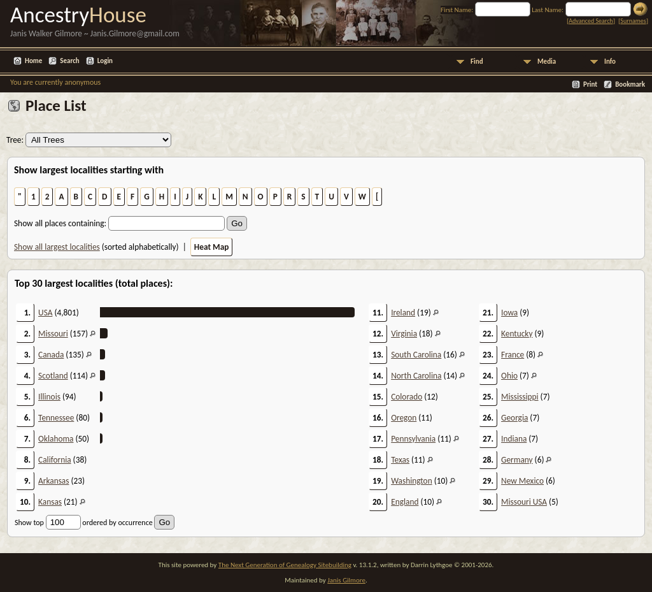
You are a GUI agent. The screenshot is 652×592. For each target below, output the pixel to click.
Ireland (403, 312)
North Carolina (416, 375)
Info (610, 61)
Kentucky (516, 333)
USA (45, 312)
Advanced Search (591, 21)
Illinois (49, 396)
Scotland (53, 375)
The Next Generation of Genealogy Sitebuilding (284, 565)
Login (105, 61)
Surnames (633, 21)
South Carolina (416, 354)
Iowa (509, 312)
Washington (411, 480)
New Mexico (522, 480)
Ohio (509, 375)
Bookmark (630, 84)
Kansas (50, 501)
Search (69, 61)
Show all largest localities (57, 247)
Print (590, 84)
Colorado (406, 396)
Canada (51, 354)
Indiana (514, 438)
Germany (517, 459)
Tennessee (56, 417)
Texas (400, 459)
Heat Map (211, 247)
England (404, 501)
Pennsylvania (413, 438)
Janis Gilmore (346, 580)
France (512, 354)
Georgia (514, 417)
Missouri (53, 333)
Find (477, 61)
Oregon (403, 417)
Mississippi (520, 396)
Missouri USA (524, 501)
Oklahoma (55, 438)
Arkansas (53, 480)
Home (33, 61)
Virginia (404, 333)
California (54, 459)
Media (546, 61)
